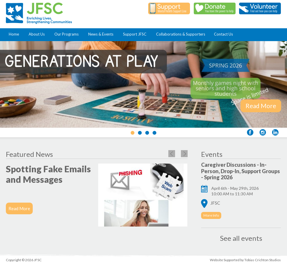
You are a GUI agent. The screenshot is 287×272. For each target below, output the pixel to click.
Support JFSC (136, 34)
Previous (171, 153)
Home (15, 34)
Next (184, 153)
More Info (211, 215)
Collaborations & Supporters (180, 34)
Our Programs (67, 34)
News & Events (102, 34)
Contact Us (223, 34)
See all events (241, 238)
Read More (260, 105)
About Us (38, 34)
